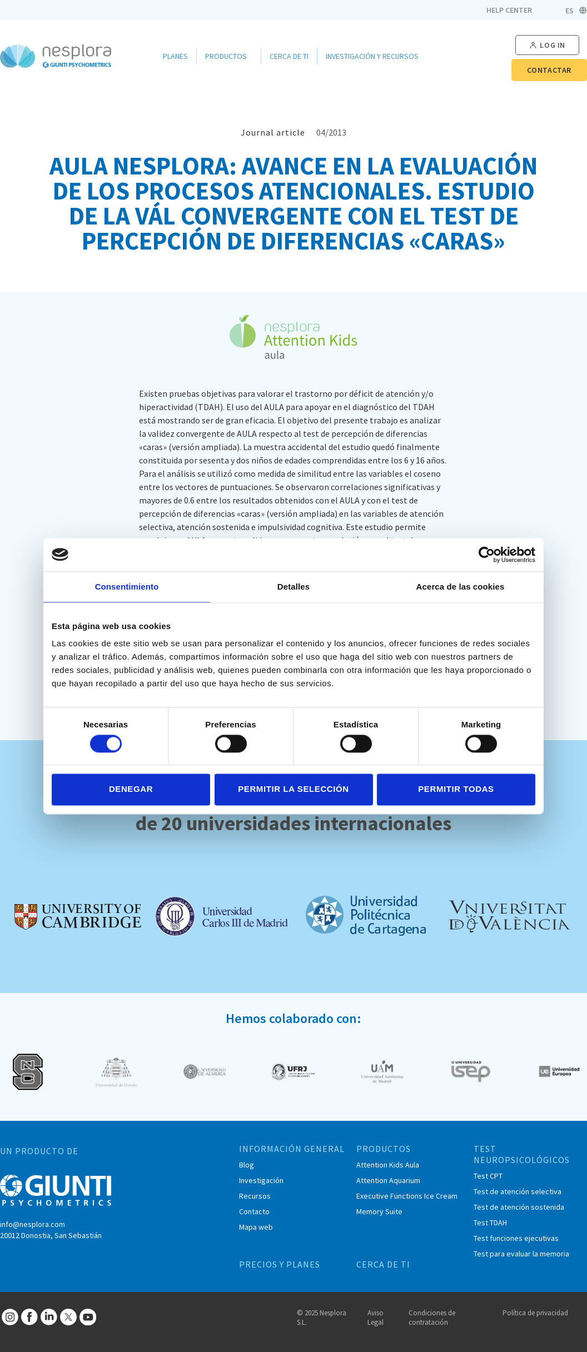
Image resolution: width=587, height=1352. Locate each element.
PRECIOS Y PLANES (279, 1264)
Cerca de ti (289, 56)
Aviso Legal (375, 1317)
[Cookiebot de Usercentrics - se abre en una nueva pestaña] (486, 554)
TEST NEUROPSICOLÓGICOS (522, 1154)
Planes (175, 56)
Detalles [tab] (293, 586)
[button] (547, 45)
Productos (228, 56)
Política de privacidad (535, 1313)
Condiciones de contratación (432, 1317)
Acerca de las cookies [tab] (460, 586)
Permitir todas (456, 789)
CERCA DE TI (383, 1264)
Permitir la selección (293, 789)
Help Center (509, 10)
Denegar (131, 789)
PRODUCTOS (383, 1148)
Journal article (273, 132)
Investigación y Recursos (375, 56)
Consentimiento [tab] (127, 586)
